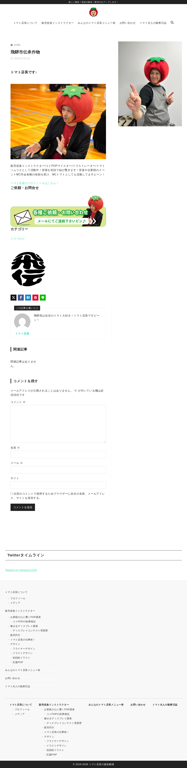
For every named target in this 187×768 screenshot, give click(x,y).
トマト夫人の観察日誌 (17, 686)
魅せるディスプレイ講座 (24, 626)
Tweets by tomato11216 (21, 570)
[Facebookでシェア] (21, 298)
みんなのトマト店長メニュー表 (22, 670)
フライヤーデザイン (24, 648)
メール (17, 463)
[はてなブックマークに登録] (28, 298)
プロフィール (17, 598)
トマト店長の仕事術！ (22, 639)
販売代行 (15, 635)
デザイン (15, 644)
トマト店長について (16, 592)
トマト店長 (22, 333)
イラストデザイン (23, 653)
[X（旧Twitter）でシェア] (13, 298)
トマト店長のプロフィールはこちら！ (35, 183)
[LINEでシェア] (43, 298)
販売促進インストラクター (20, 610)
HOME (16, 45)
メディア (15, 602)
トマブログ (18, 238)
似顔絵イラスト (21, 657)
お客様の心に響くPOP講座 (25, 617)
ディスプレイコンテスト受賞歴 (30, 630)
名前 (15, 447)
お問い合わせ (12, 678)
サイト (15, 478)
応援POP (18, 662)
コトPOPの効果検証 (24, 621)
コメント (18, 402)
